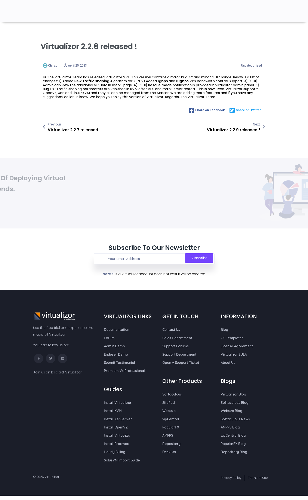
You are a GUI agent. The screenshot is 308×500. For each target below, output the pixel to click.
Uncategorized (251, 65)
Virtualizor (73, 372)
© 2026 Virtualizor (46, 477)
